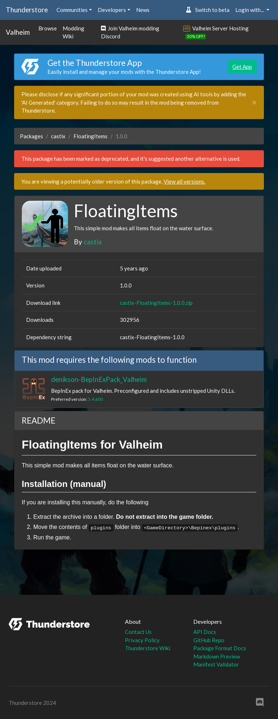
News (142, 10)
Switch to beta (207, 10)
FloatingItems (90, 136)
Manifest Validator (216, 664)
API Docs (204, 631)
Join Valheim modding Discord (130, 32)
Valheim (18, 32)
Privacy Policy (142, 640)
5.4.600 (95, 399)
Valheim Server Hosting (220, 28)
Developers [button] (112, 10)
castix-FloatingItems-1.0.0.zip (156, 302)
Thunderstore (27, 9)
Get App (242, 66)
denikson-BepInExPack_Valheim (99, 379)
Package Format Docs (219, 648)
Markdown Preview (216, 656)
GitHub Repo (208, 640)
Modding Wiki (73, 32)
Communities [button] (72, 10)
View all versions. (184, 181)
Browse (47, 28)
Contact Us (138, 631)
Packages (31, 136)
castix (58, 136)
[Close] (254, 102)
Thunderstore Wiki (147, 648)
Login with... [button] (250, 10)
